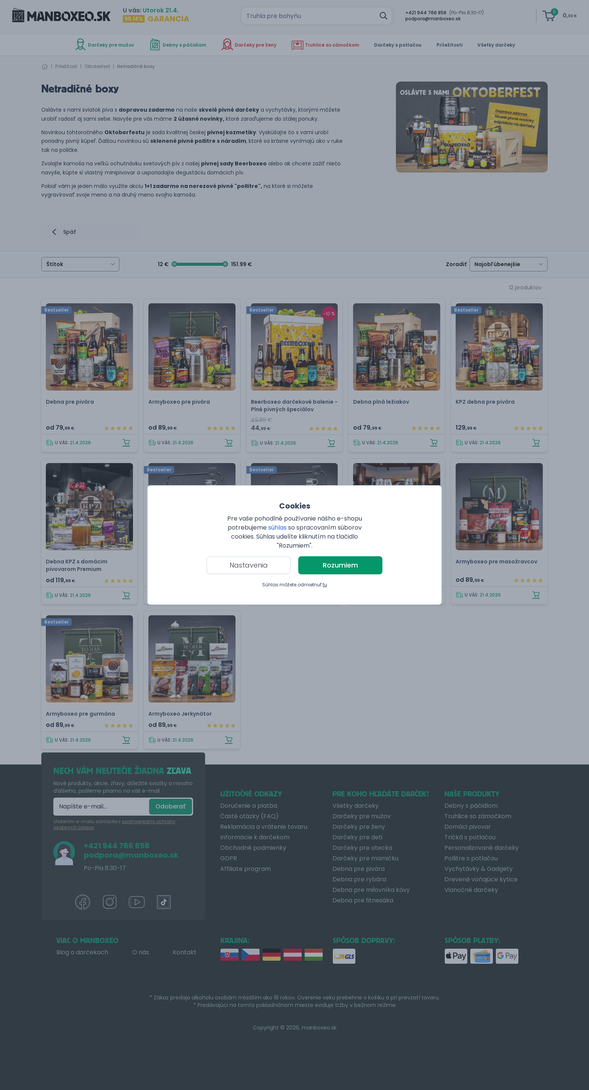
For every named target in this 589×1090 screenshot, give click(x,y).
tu (325, 584)
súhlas (277, 527)
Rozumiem (340, 565)
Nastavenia (249, 565)
